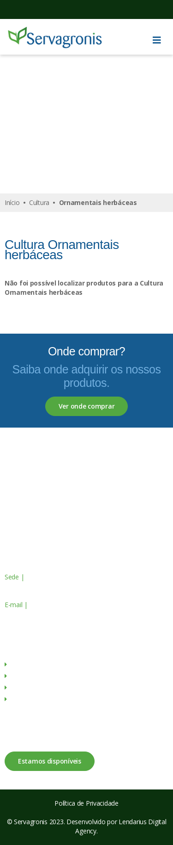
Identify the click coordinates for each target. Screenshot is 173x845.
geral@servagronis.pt (58, 604)
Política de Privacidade (86, 803)
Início (12, 202)
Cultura (39, 202)
